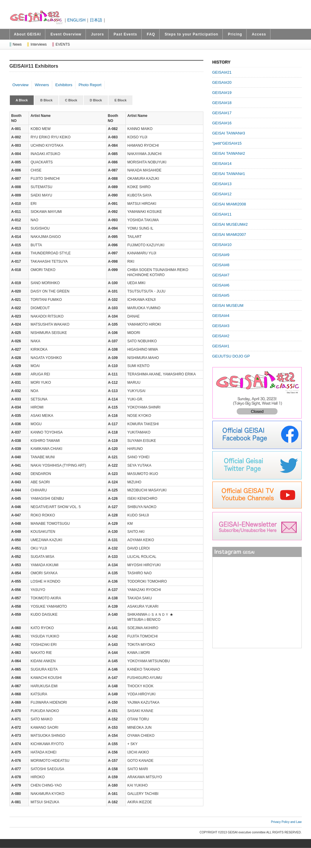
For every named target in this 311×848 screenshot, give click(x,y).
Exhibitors (63, 85)
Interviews (38, 44)
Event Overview (66, 34)
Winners (42, 85)
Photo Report (89, 85)
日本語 (96, 20)
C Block (71, 100)
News (17, 44)
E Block (120, 100)
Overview (21, 85)
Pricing (235, 34)
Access (259, 34)
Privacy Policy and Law (286, 822)
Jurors (97, 34)
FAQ (151, 34)
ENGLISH (76, 20)
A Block (22, 100)
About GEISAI (27, 34)
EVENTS (62, 44)
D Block (96, 100)
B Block (46, 100)
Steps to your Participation (191, 34)
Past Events (125, 34)
